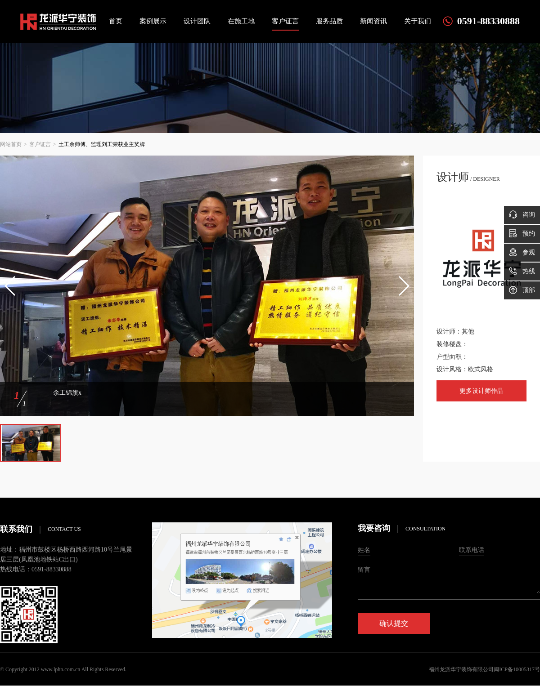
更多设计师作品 (481, 391)
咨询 (522, 214)
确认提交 (393, 623)
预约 (522, 233)
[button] (10, 286)
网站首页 (11, 144)
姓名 (364, 550)
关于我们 (417, 21)
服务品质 (329, 21)
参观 (522, 252)
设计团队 (197, 21)
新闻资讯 (373, 21)
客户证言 (285, 21)
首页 (115, 21)
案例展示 (153, 21)
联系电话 (471, 550)
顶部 (522, 290)
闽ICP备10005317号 (517, 669)
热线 (522, 271)
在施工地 (241, 21)
